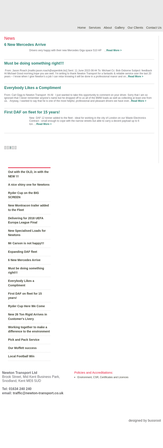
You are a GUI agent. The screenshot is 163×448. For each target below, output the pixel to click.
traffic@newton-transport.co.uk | (113, 3)
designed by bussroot (145, 420)
